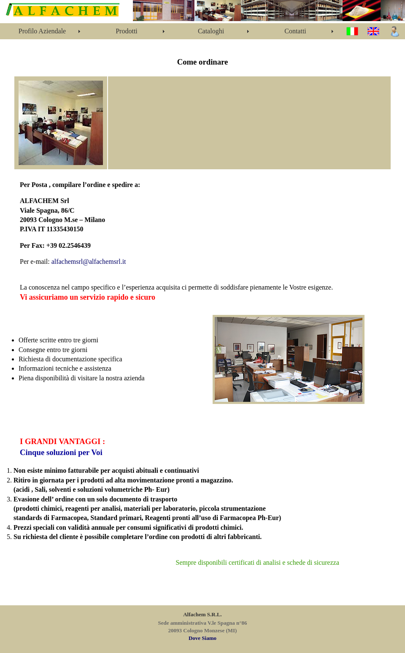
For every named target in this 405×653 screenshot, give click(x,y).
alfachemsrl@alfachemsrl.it (88, 261)
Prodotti (127, 31)
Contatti (295, 31)
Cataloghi (211, 31)
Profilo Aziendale (42, 31)
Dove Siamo (202, 638)
